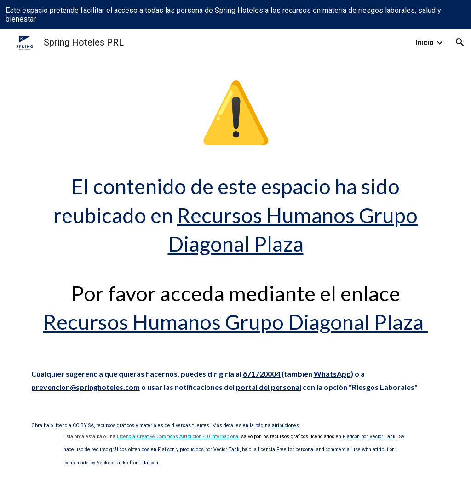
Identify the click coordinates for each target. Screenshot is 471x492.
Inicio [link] (424, 42)
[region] (235, 14)
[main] (236, 203)
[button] (460, 42)
